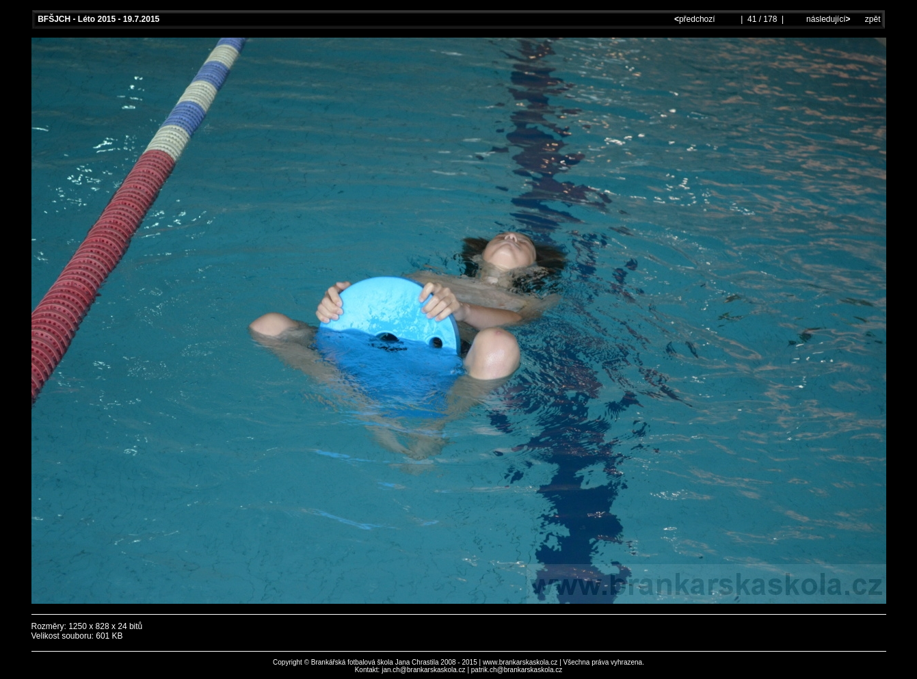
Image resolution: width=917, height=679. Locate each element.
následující (827, 19)
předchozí (695, 19)
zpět (873, 19)
